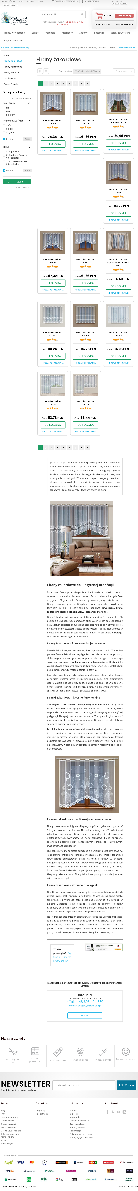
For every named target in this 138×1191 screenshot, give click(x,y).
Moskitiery (67, 32)
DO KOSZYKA (53, 144)
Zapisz (126, 1085)
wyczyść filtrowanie (21, 98)
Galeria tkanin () (10, 5)
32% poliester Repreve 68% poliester (16, 156)
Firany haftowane (13, 66)
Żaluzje (35, 32)
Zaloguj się (40, 1110)
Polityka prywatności (79, 1120)
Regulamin (75, 1117)
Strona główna (8, 1)
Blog (21, 1)
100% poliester (12, 151)
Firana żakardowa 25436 (52, 403)
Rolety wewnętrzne (14, 32)
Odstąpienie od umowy (81, 1134)
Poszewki (99, 32)
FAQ (3, 1114)
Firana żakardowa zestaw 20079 (118, 121)
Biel (7, 107)
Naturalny (10, 115)
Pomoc (41, 1)
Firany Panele (11, 84)
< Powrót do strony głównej (15, 47)
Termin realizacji (77, 1124)
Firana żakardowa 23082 (52, 122)
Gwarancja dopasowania (65, 1)
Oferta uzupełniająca (11, 1130)
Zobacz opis (124, 71)
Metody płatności (78, 1127)
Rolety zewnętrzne (120, 32)
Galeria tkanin (7, 1120)
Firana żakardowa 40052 (85, 334)
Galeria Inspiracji (8, 1124)
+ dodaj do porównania (52, 151)
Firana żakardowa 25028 (85, 122)
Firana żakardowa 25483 (118, 334)
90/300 (9, 129)
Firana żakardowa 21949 (118, 191)
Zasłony (83, 32)
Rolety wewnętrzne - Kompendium (10, 1135)
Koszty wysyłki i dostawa (81, 1137)
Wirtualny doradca (9, 1127)
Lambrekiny (10, 78)
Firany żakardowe (13, 61)
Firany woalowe (12, 72)
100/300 (10, 132)
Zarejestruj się (41, 1114)
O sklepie (74, 1114)
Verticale (50, 32)
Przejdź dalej (124, 15)
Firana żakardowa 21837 (85, 261)
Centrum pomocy (9, 1117)
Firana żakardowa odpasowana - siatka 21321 (118, 262)
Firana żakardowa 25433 (85, 403)
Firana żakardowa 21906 (52, 261)
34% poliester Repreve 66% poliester (16, 162)
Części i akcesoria (13, 40)
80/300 (9, 125)
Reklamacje (75, 1130)
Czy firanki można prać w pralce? (62, 957)
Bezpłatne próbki (90, 1)
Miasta (4, 1140)
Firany (6, 55)
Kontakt (30, 1)
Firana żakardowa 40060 (52, 334)
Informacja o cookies (128, 1186)
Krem (8, 111)
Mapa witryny (7, 1143)
